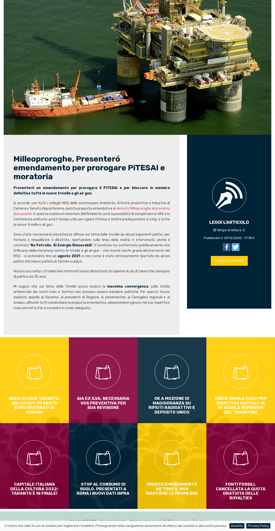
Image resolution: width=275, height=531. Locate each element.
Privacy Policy (258, 526)
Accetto (237, 526)
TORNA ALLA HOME (229, 261)
